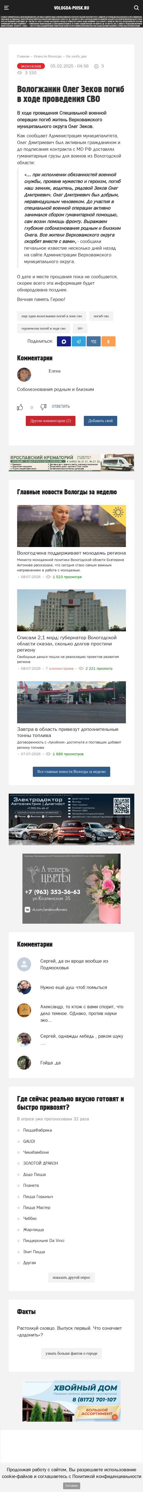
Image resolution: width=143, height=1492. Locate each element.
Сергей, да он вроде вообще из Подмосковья (74, 964)
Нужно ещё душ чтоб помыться (73, 987)
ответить (61, 406)
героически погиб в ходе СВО (44, 328)
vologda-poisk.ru (71, 8)
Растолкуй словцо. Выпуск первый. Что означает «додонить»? (69, 1331)
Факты (26, 1312)
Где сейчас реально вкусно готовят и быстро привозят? (70, 1103)
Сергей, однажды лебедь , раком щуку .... (81, 1039)
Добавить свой (100, 421)
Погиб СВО (101, 316)
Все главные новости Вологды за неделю (71, 772)
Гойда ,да (50, 1062)
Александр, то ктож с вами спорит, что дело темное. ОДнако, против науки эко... (81, 1013)
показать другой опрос (71, 1277)
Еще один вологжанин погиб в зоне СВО (52, 316)
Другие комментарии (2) (50, 421)
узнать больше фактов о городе (71, 1353)
